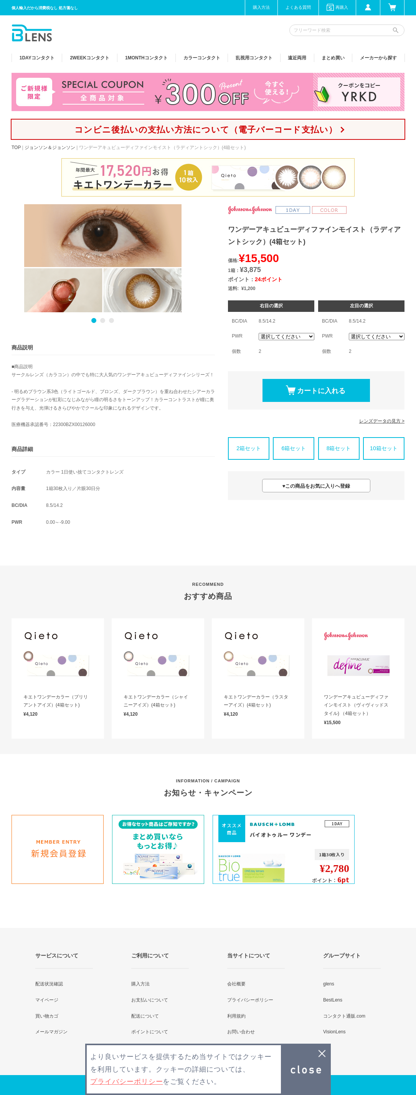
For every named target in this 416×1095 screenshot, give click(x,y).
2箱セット (248, 448)
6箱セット (293, 448)
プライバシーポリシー (250, 1000)
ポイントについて (149, 1031)
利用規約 (236, 1016)
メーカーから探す (378, 58)
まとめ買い (333, 58)
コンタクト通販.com (344, 1016)
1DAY (37, 58)
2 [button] (102, 320)
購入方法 (261, 7)
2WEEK (89, 58)
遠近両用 (297, 58)
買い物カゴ (46, 1016)
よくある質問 (298, 7)
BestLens (332, 1000)
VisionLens (334, 1031)
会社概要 (236, 984)
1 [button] (93, 320)
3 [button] (111, 320)
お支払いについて (149, 1000)
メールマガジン (51, 1031)
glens (328, 984)
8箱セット (339, 448)
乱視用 (254, 58)
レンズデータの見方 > (381, 421)
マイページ (46, 1000)
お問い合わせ (241, 1031)
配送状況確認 (49, 984)
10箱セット (384, 448)
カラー (201, 58)
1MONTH (146, 58)
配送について (145, 1016)
